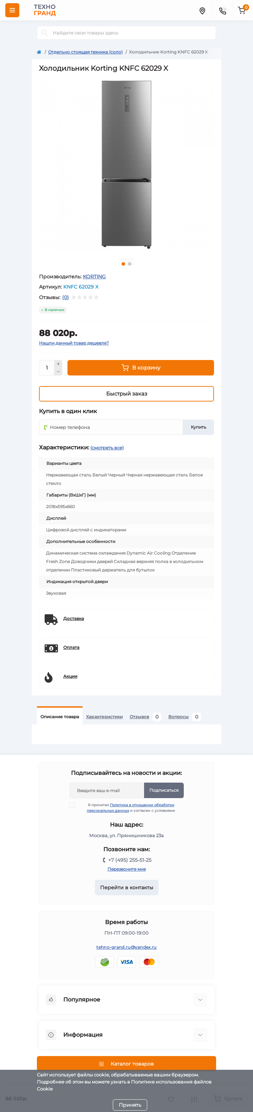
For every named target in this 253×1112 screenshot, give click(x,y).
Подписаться (164, 790)
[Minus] (58, 372)
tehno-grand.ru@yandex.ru (126, 947)
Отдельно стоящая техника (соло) (85, 52)
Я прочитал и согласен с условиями (126, 807)
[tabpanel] (126, 164)
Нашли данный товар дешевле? (74, 343)
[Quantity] (46, 367)
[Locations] (202, 10)
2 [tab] (129, 264)
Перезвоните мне (127, 869)
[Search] (44, 33)
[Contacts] (222, 10)
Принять (130, 1105)
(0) (65, 297)
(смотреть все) (107, 447)
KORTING (94, 276)
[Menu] (12, 10)
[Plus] (58, 364)
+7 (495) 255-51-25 (129, 860)
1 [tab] (123, 264)
